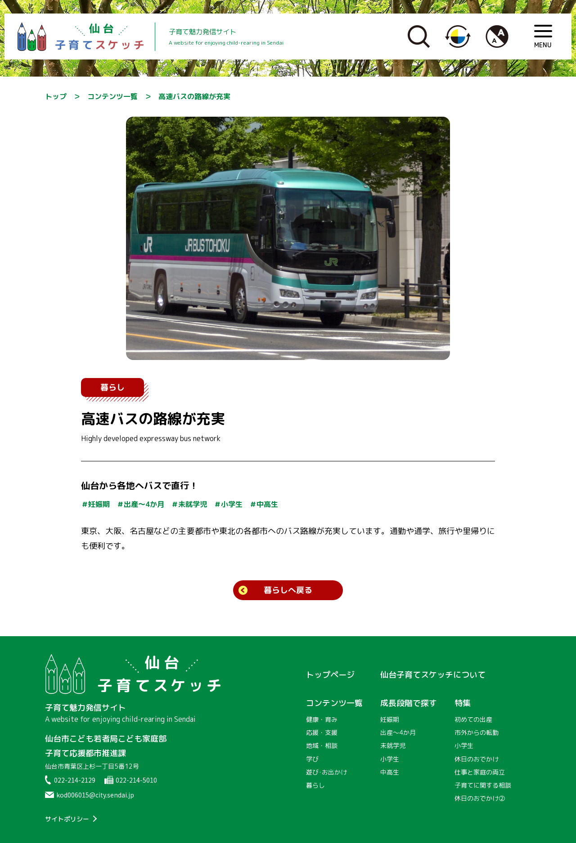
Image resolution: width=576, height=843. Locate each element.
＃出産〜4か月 (140, 504)
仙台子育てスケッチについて (433, 674)
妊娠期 (389, 719)
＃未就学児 (189, 504)
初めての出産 (473, 719)
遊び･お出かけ (326, 772)
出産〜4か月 (398, 732)
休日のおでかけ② (479, 798)
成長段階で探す (408, 703)
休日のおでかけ (476, 759)
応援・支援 (322, 732)
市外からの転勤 (476, 732)
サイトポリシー (67, 819)
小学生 (389, 759)
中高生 (389, 772)
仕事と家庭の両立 (479, 772)
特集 (462, 703)
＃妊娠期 (95, 504)
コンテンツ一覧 (112, 96)
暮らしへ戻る (288, 590)
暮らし (112, 387)
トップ (56, 96)
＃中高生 (263, 504)
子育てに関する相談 (482, 785)
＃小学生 (228, 504)
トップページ (330, 674)
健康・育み (322, 719)
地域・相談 (322, 745)
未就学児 (392, 745)
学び (312, 759)
